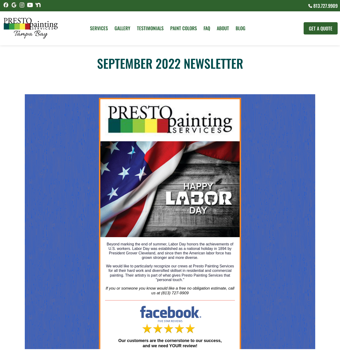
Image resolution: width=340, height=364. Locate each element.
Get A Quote (320, 28)
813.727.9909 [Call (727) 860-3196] (323, 5)
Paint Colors (183, 28)
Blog (240, 28)
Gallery (122, 28)
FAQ (207, 28)
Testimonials (150, 28)
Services (99, 28)
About (223, 28)
